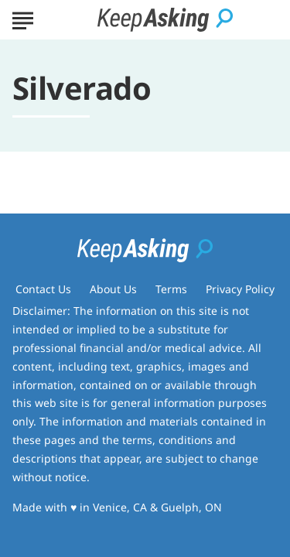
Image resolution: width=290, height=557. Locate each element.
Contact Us (43, 289)
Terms (171, 289)
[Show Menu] (22, 18)
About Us (113, 289)
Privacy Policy (240, 289)
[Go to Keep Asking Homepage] (165, 20)
